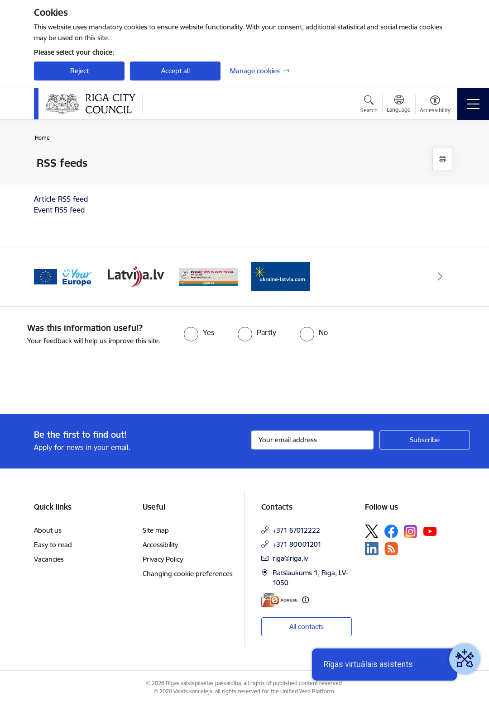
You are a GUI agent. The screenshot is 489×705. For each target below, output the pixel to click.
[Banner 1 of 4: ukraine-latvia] (280, 276)
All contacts (306, 626)
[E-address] (279, 599)
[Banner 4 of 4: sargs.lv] (208, 276)
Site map (156, 530)
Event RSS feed (59, 209)
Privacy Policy (163, 559)
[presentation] (75, 380)
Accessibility (160, 544)
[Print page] (442, 159)
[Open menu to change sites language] (398, 105)
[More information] (305, 599)
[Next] (440, 276)
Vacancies (49, 559)
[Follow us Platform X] (372, 531)
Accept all (175, 70)
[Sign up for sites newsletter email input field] (312, 440)
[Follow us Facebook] (391, 531)
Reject (79, 70)
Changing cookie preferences (188, 573)
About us (48, 530)
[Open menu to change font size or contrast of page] (435, 105)
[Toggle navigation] (473, 104)
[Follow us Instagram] (410, 531)
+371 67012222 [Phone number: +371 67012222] (296, 530)
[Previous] (49, 276)
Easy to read (53, 544)
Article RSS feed (61, 198)
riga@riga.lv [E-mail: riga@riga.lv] (290, 558)
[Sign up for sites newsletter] (424, 440)
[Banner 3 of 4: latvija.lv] (135, 276)
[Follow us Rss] (391, 548)
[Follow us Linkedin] (372, 548)
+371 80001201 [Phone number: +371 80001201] (297, 544)
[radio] (199, 332)
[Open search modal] (369, 105)
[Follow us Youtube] (430, 530)
